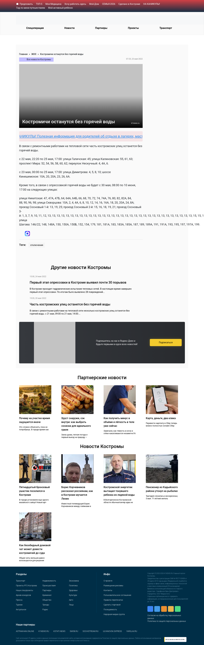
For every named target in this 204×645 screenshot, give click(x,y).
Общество (46, 600)
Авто (71, 600)
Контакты (108, 590)
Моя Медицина (53, 4)
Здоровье (73, 590)
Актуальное (21, 609)
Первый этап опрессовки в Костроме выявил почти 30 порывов (78, 282)
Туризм (19, 605)
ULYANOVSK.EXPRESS (112, 631)
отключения (36, 245)
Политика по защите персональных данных (166, 621)
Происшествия (48, 585)
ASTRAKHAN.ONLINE (25, 631)
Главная (23, 54)
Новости (69, 28)
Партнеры (101, 28)
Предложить (26, 4)
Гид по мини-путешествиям (30, 8)
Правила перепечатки (113, 600)
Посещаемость (110, 609)
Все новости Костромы (39, 59)
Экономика (74, 581)
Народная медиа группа (114, 614)
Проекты (133, 28)
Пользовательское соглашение (117, 595)
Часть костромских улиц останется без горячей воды (70, 304)
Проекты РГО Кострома (26, 585)
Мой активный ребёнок (60, 8)
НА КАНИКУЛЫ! (151, 4)
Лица (71, 605)
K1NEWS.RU (43, 631)
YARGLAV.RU (131, 631)
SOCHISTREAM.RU (90, 631)
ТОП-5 (39, 4)
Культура (73, 595)
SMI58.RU (74, 631)
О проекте (108, 581)
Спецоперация (35, 28)
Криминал (46, 595)
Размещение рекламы (113, 585)
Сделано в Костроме (129, 4)
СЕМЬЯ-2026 (108, 4)
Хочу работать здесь (75, 4)
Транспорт (165, 28)
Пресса (19, 600)
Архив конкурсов (23, 595)
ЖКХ (33, 54)
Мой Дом (94, 4)
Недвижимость (49, 581)
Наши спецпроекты (24, 590)
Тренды (45, 605)
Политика (73, 585)
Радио (45, 609)
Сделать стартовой (112, 605)
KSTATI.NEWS (59, 631)
